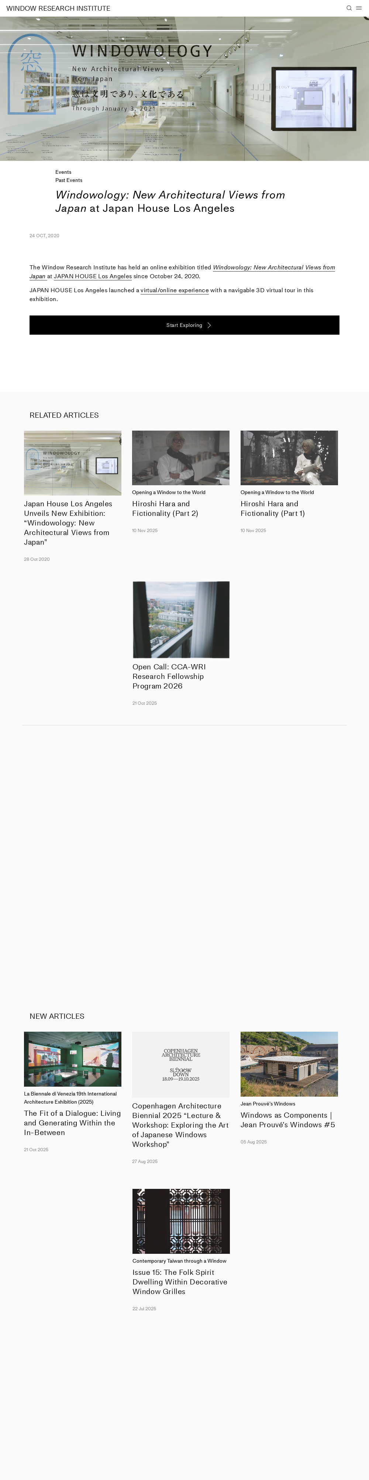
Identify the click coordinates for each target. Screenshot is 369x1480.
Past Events (68, 180)
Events (63, 172)
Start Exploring (184, 325)
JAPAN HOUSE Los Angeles (93, 276)
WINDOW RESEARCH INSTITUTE (58, 8)
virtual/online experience (175, 290)
